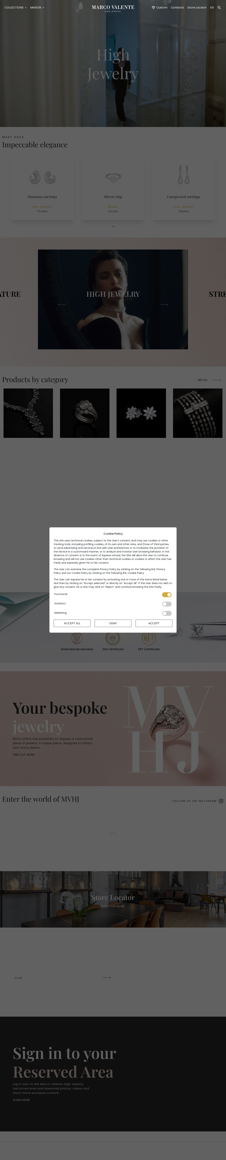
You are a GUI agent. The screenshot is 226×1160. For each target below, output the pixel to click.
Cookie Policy (136, 573)
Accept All (72, 623)
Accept (154, 623)
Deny (113, 623)
